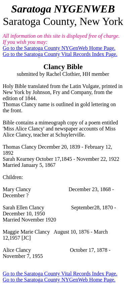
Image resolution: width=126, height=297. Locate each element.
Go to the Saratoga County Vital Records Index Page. (60, 54)
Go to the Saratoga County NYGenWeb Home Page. (59, 48)
